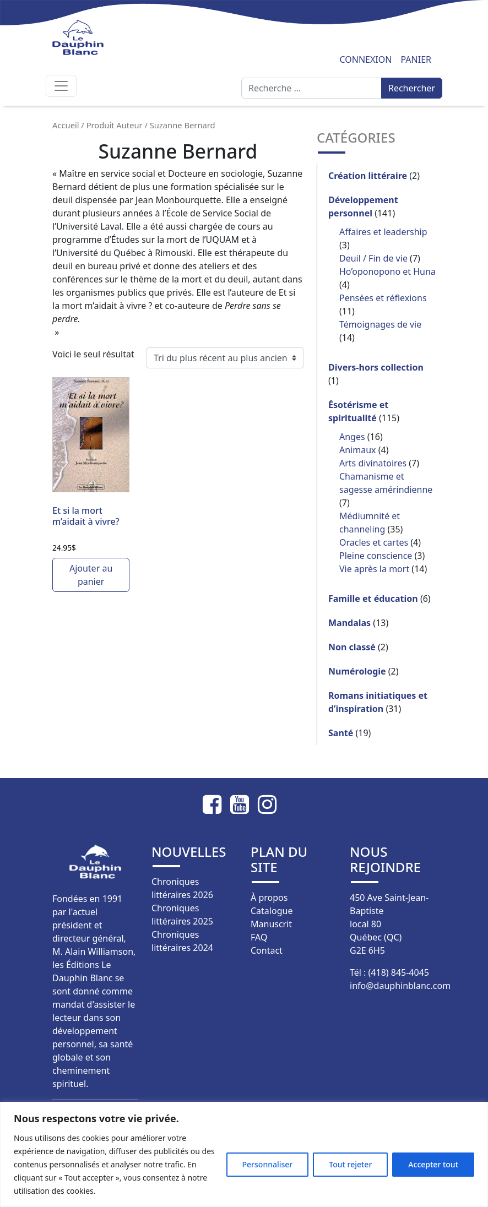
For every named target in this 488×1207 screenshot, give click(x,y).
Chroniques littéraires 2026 (182, 888)
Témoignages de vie (380, 324)
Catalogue (271, 911)
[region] (244, 1154)
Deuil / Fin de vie (373, 258)
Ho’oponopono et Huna (387, 271)
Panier (415, 59)
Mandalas (349, 623)
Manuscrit (271, 924)
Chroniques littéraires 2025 (182, 914)
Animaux (357, 450)
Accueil (65, 125)
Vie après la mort (374, 569)
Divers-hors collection (376, 367)
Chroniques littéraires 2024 (182, 941)
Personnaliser (267, 1164)
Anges (352, 437)
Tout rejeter (350, 1164)
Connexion (365, 59)
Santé (340, 733)
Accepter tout (433, 1164)
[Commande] (225, 357)
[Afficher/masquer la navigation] (61, 86)
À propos (269, 897)
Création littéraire (367, 176)
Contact (267, 950)
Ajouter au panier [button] (90, 575)
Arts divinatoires (372, 463)
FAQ (259, 937)
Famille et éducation (373, 598)
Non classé (352, 647)
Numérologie (357, 671)
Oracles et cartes (373, 542)
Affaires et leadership (383, 232)
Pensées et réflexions (383, 298)
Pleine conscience (375, 556)
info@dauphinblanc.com (400, 986)
